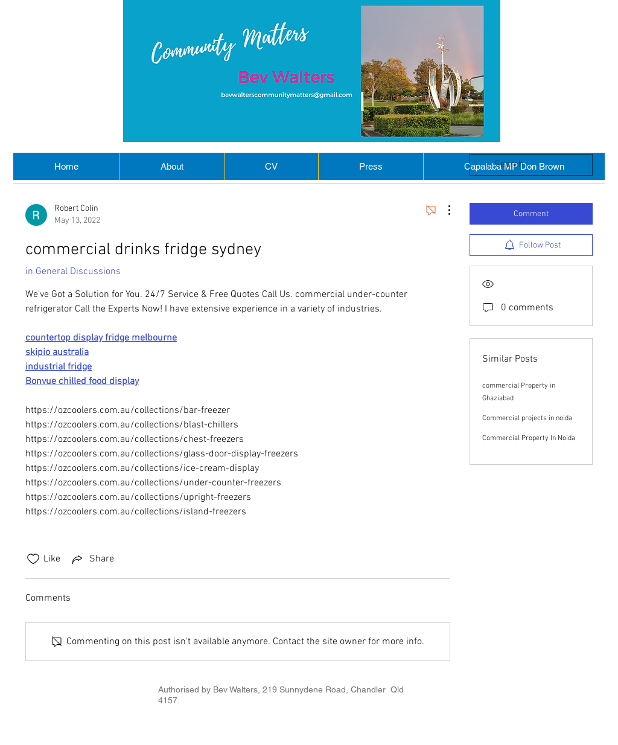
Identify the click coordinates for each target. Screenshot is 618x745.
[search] (531, 165)
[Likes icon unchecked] (33, 559)
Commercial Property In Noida (528, 438)
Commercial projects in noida (527, 418)
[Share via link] (92, 559)
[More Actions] (443, 210)
